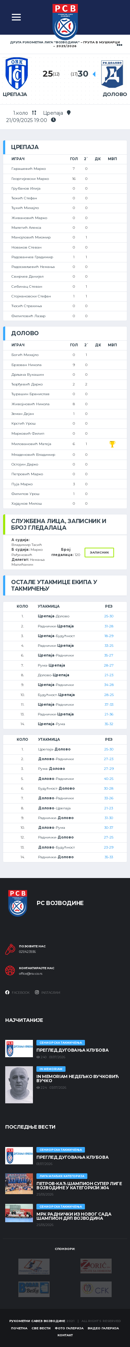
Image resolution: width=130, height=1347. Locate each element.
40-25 (108, 778)
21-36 (109, 714)
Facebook (17, 992)
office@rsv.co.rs (30, 973)
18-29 (108, 636)
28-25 (109, 695)
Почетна (19, 1328)
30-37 (108, 827)
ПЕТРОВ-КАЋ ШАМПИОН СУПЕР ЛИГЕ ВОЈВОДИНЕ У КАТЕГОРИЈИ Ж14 (79, 1185)
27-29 (109, 768)
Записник (99, 552)
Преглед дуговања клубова (72, 1050)
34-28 (109, 685)
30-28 (108, 788)
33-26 (108, 798)
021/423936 (27, 952)
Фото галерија (69, 1328)
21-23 (109, 675)
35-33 (109, 857)
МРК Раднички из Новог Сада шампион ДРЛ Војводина (74, 1216)
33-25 (109, 645)
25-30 (108, 616)
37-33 (109, 704)
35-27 (108, 655)
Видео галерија (103, 1328)
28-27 (109, 665)
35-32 (109, 724)
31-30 (109, 818)
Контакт (65, 1335)
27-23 (108, 759)
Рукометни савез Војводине (37, 1321)
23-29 (108, 847)
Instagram (47, 992)
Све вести (41, 1328)
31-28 (109, 626)
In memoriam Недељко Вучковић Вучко (77, 1078)
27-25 (108, 837)
